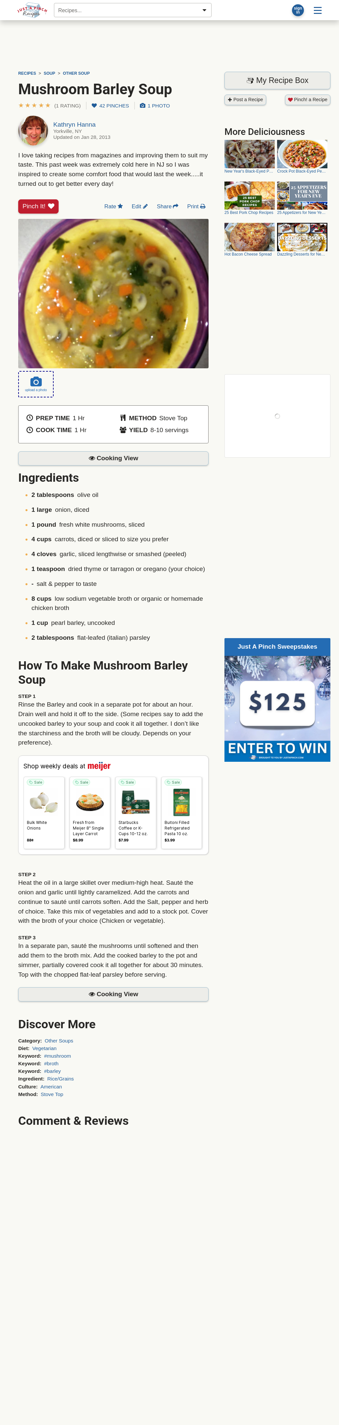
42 (110, 105)
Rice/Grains (60, 1078)
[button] (49, 105)
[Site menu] (317, 10)
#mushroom (57, 1056)
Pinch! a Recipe (307, 99)
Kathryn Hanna (74, 124)
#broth (51, 1063)
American (51, 1086)
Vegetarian (44, 1048)
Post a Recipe (245, 99)
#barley (52, 1071)
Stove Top (52, 1094)
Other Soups (59, 1040)
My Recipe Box (277, 80)
